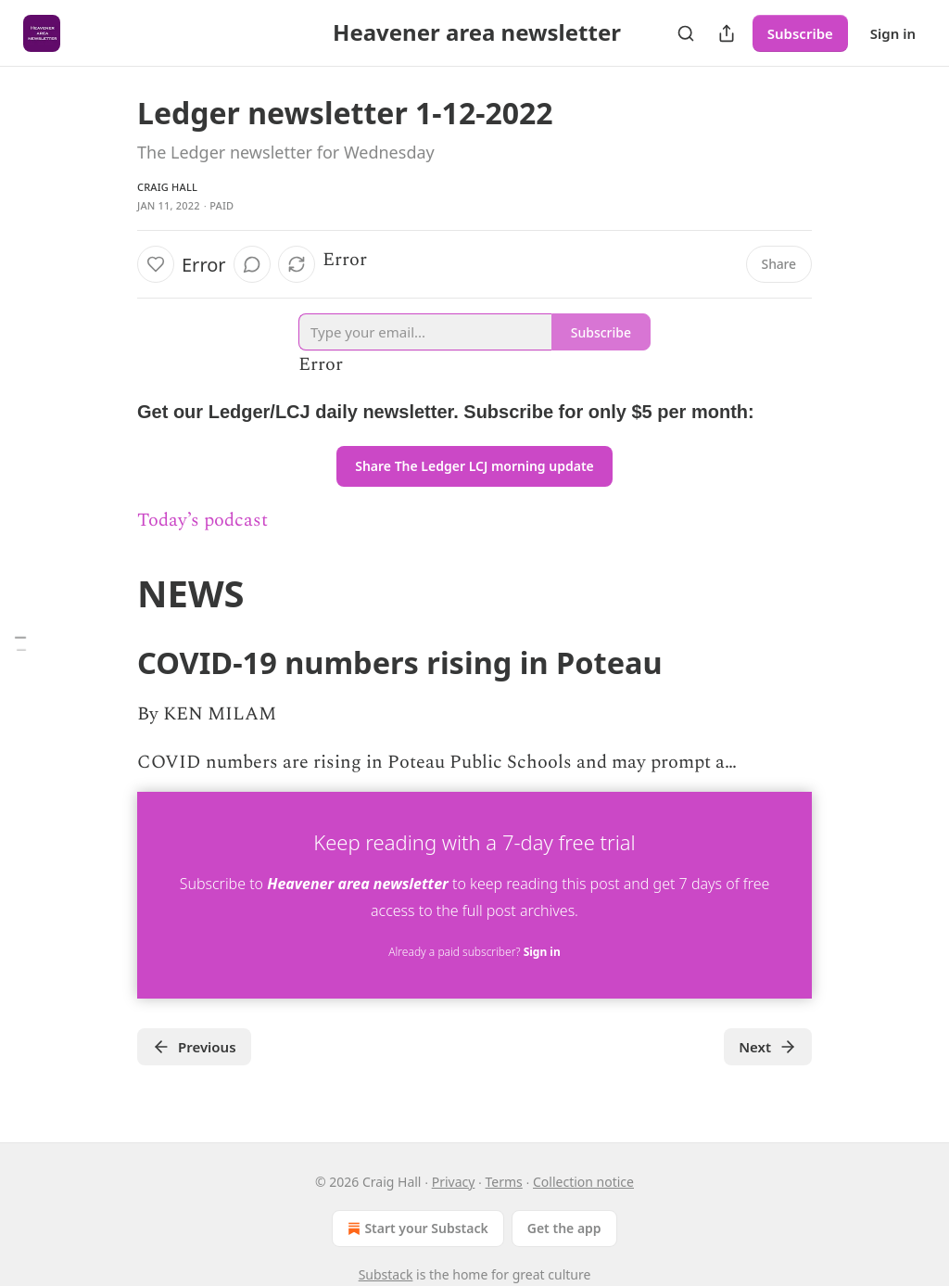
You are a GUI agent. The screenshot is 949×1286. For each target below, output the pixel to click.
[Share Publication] (726, 33)
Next (768, 1047)
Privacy (453, 1182)
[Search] (685, 33)
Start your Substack (415, 1228)
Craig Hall (167, 187)
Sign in (893, 33)
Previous (194, 1047)
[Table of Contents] (20, 643)
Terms (504, 1182)
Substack (386, 1274)
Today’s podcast (202, 520)
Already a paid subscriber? (474, 952)
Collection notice (583, 1182)
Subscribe (800, 33)
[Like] (155, 264)
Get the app (564, 1228)
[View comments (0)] (252, 264)
